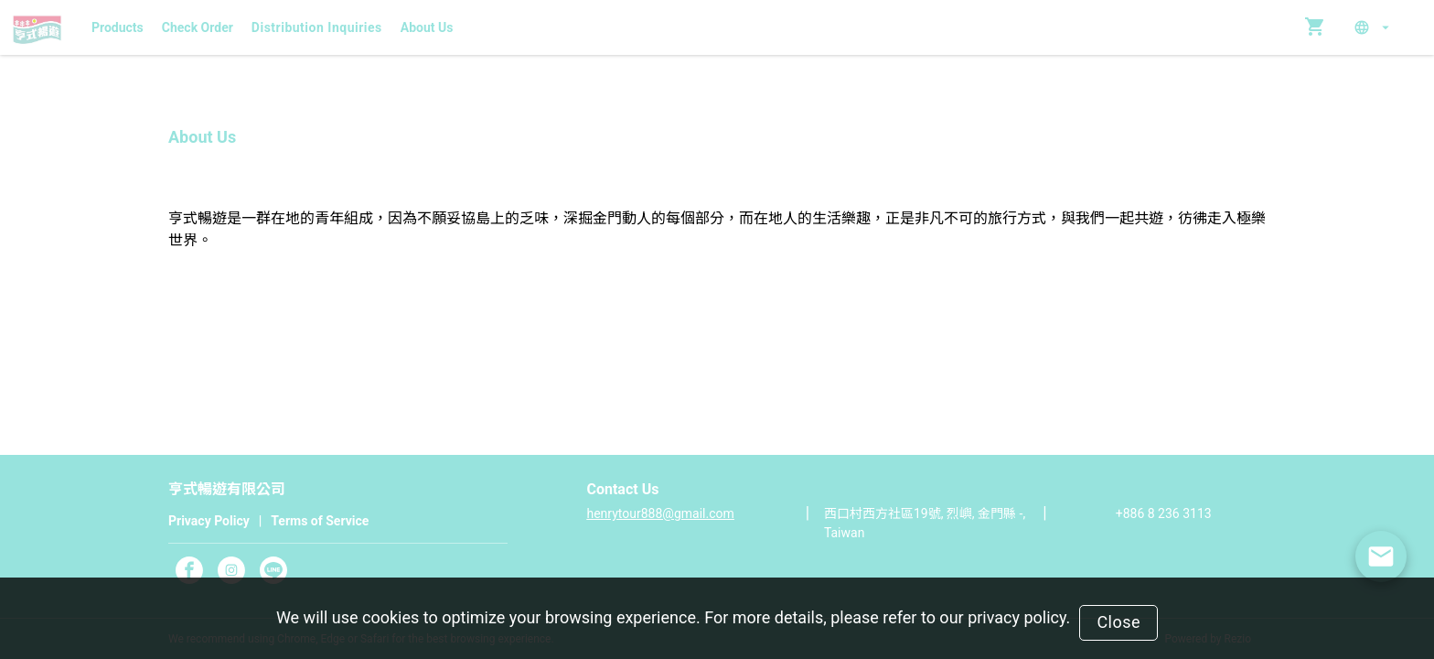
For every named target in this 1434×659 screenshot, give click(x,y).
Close (1118, 622)
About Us (427, 27)
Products (117, 27)
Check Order (197, 27)
